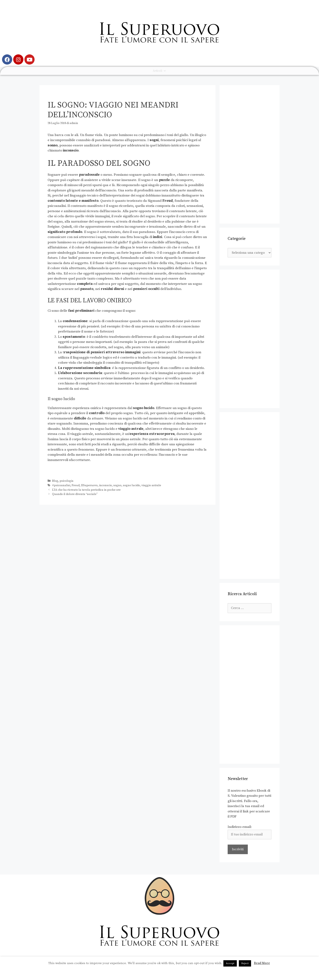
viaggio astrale (151, 485)
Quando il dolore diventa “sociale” (75, 494)
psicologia (66, 481)
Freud (76, 485)
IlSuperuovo (89, 485)
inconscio (105, 485)
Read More (262, 963)
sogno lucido (131, 485)
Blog (55, 481)
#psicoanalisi (61, 485)
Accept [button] (230, 963)
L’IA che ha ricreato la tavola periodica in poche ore (86, 490)
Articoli (159, 71)
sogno (117, 485)
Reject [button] (245, 963)
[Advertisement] (249, 154)
